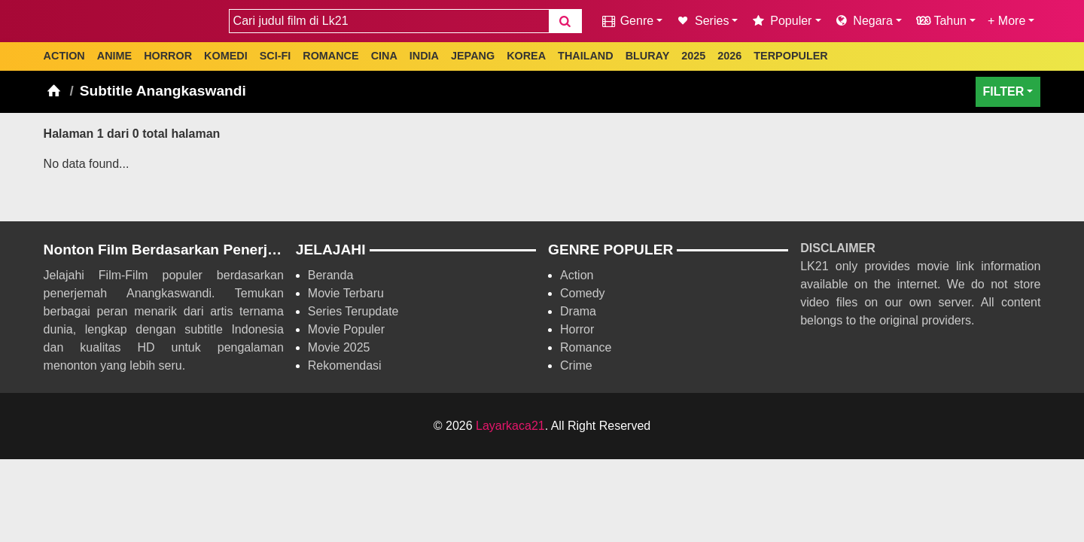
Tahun (940, 20)
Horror (577, 329)
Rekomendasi (345, 365)
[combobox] (389, 21)
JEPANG (473, 56)
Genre (626, 20)
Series (701, 20)
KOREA (526, 56)
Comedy (582, 293)
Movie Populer (346, 329)
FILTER (1004, 91)
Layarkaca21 (510, 425)
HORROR (168, 56)
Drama (578, 311)
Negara (863, 20)
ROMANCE (330, 56)
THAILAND (586, 56)
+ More (1006, 20)
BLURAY (648, 56)
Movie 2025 (339, 347)
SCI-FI (275, 56)
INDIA (424, 56)
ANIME (114, 56)
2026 (729, 56)
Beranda (331, 275)
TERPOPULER (790, 56)
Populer (780, 20)
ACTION (64, 56)
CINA (384, 56)
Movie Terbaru (346, 293)
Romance (585, 347)
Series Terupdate (353, 311)
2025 (693, 56)
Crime (576, 365)
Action (576, 275)
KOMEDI (226, 56)
